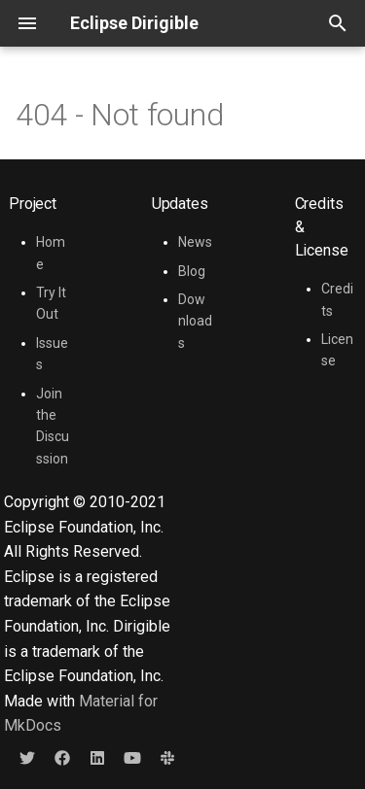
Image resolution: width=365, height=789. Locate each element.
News (195, 242)
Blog (191, 271)
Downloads (195, 321)
